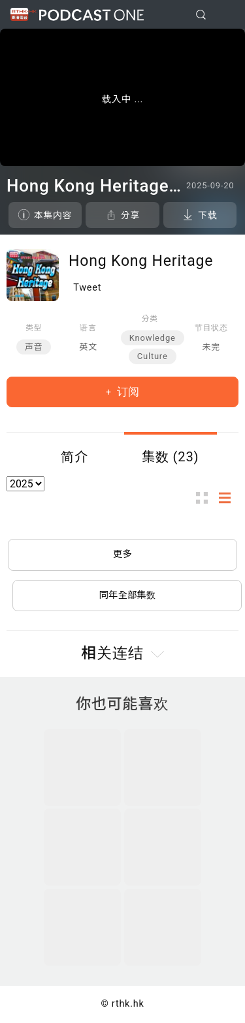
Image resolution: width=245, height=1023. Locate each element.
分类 (150, 318)
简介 (74, 457)
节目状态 (211, 327)
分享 (130, 215)
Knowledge (152, 338)
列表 (228, 498)
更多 (122, 554)
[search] (201, 15)
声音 (34, 347)
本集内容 (53, 215)
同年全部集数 (127, 595)
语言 (88, 327)
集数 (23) (170, 457)
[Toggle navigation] (224, 15)
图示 (206, 498)
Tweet (87, 287)
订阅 (126, 391)
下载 (207, 215)
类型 (33, 327)
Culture (152, 356)
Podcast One (91, 14)
